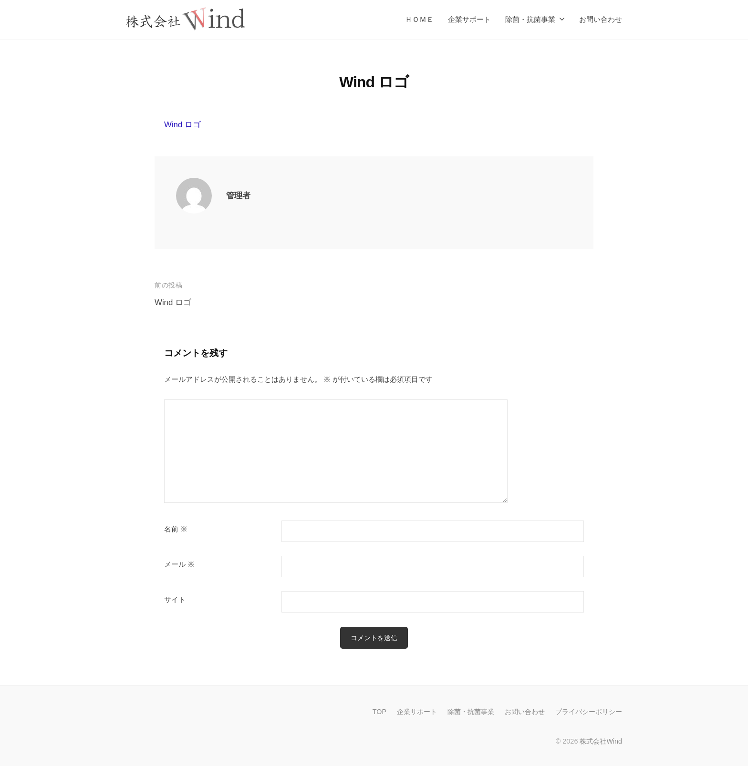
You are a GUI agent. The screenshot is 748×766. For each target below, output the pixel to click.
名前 (175, 529)
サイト (175, 599)
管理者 (238, 195)
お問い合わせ (600, 19)
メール (179, 564)
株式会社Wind (601, 741)
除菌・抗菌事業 (530, 19)
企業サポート (469, 19)
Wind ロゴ (182, 124)
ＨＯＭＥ (419, 19)
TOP (379, 711)
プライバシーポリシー (588, 711)
